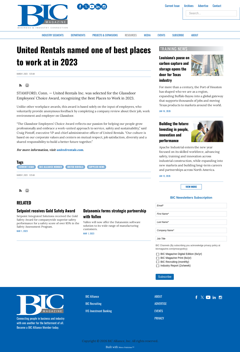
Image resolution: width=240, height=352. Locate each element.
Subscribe (178, 35)
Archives (189, 6)
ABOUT (158, 296)
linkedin (214, 297)
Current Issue (172, 6)
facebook (196, 297)
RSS (20, 85)
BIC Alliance (92, 296)
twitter (202, 297)
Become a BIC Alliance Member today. (38, 327)
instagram (220, 297)
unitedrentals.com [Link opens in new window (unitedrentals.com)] (69, 150)
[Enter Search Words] (211, 13)
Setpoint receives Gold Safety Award (46, 210)
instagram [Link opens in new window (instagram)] (104, 7)
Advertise (203, 6)
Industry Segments (53, 35)
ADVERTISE (160, 303)
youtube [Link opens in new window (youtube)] (92, 7)
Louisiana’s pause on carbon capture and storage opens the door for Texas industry (174, 69)
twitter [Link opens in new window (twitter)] (86, 7)
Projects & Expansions (105, 35)
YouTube (208, 297)
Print (27, 85)
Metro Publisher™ (126, 347)
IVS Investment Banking (99, 311)
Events (161, 35)
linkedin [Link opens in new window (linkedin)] (98, 7)
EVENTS (158, 311)
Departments (78, 35)
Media (147, 35)
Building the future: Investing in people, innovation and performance (174, 132)
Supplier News (96, 166)
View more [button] (191, 186)
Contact (217, 6)
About (194, 35)
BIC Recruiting (93, 303)
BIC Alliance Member (50, 166)
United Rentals (75, 166)
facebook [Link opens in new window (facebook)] (80, 7)
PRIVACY (159, 318)
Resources (131, 35)
